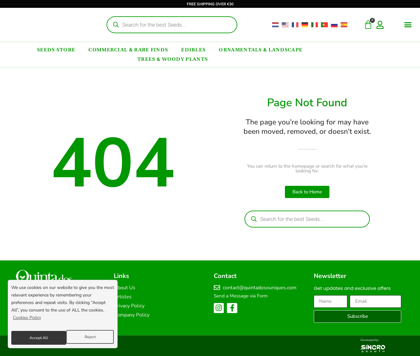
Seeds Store (56, 50)
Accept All (86, 338)
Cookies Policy (27, 322)
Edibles (193, 50)
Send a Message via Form (241, 296)
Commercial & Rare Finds (128, 50)
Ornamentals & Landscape (260, 50)
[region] (63, 316)
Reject (34, 338)
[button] (408, 25)
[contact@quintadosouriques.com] (217, 288)
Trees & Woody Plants (172, 59)
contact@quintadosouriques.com (260, 287)
